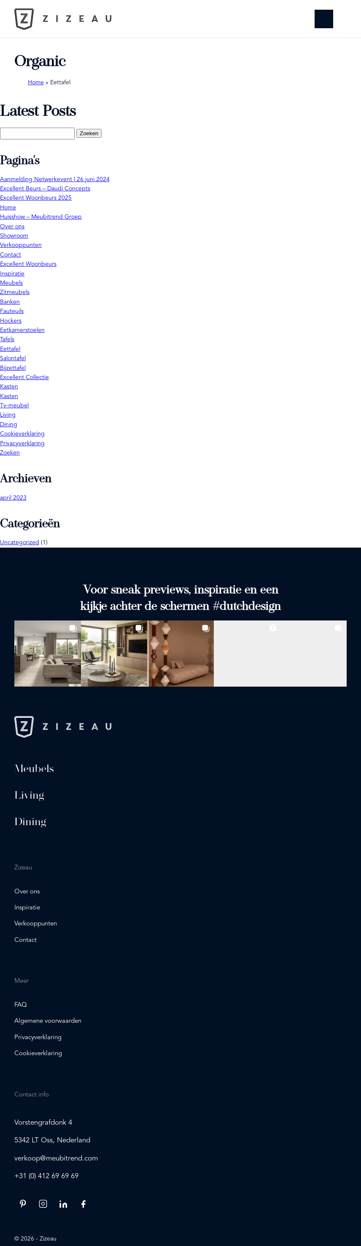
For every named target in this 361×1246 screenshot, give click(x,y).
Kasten (9, 387)
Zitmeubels (15, 292)
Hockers (11, 321)
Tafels (7, 339)
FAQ (20, 1005)
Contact (10, 255)
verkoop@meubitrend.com (56, 1158)
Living (8, 415)
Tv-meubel (14, 406)
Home (36, 83)
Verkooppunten (21, 245)
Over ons (12, 227)
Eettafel (10, 349)
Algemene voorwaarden (47, 1021)
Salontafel (13, 358)
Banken (10, 302)
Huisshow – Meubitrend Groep (41, 217)
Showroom (14, 236)
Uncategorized (19, 542)
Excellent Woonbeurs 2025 (36, 198)
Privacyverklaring (22, 444)
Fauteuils (12, 311)
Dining (8, 425)
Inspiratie (12, 274)
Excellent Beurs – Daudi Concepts (45, 189)
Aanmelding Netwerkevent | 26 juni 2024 (55, 179)
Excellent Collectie (24, 377)
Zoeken (10, 453)
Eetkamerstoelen (22, 330)
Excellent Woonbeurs (28, 264)
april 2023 (13, 498)
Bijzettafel (13, 368)
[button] (47, 653)
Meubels (11, 283)
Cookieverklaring (22, 434)
